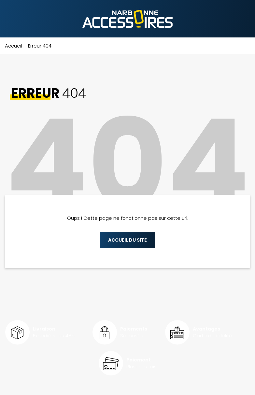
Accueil (13, 45)
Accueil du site (127, 240)
